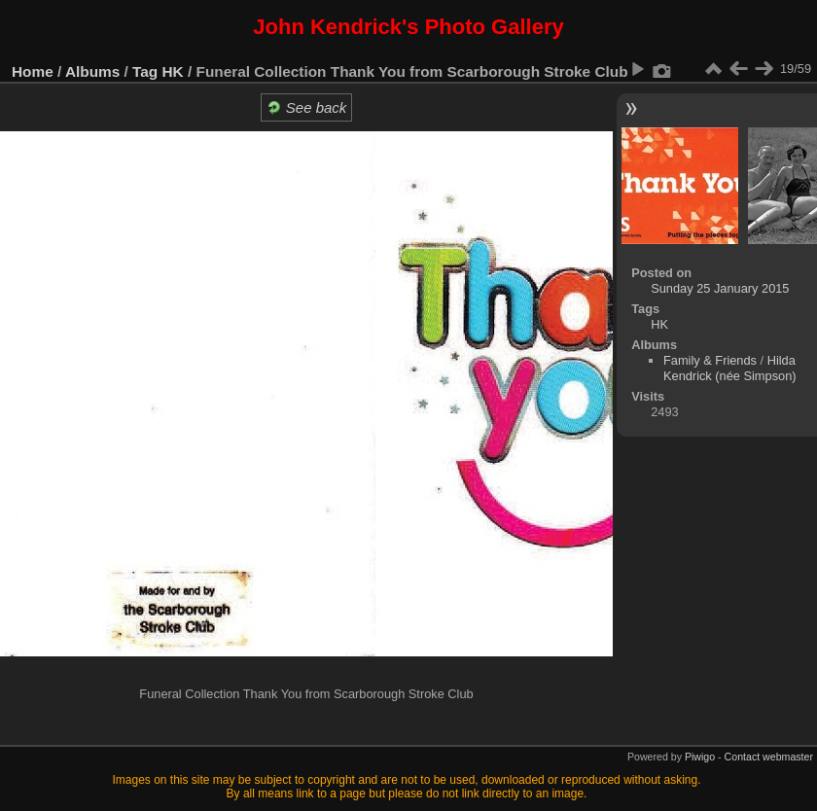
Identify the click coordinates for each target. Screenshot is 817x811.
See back (306, 107)
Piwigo (700, 756)
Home (32, 71)
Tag (145, 71)
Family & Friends (710, 360)
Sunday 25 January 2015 (720, 288)
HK (173, 71)
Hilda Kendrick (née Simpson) (730, 368)
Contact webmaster (769, 756)
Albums (92, 71)
